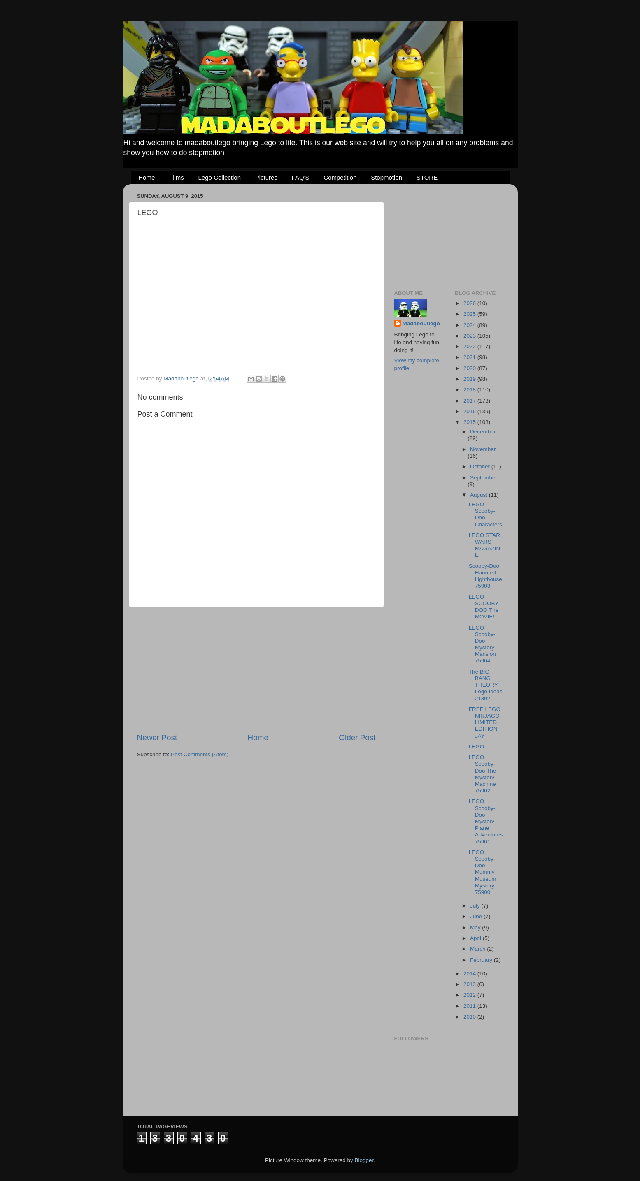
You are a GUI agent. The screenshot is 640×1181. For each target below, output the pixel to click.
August (479, 495)
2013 (470, 984)
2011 (470, 1006)
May (476, 927)
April (476, 938)
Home (146, 177)
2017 (470, 401)
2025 (470, 314)
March (478, 949)
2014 (470, 973)
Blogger (364, 1160)
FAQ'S (301, 177)
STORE (427, 177)
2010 (470, 1017)
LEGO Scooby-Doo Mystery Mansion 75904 (482, 644)
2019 (470, 379)
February (482, 960)
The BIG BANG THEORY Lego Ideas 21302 (486, 685)
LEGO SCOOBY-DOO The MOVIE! (484, 607)
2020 (470, 368)
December (483, 431)
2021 (470, 357)
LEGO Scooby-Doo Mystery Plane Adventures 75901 (486, 821)
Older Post (357, 737)
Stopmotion (386, 177)
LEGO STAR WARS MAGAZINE (484, 545)
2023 (470, 336)
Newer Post (157, 737)
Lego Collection (219, 177)
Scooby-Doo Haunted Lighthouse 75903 (485, 576)
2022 (470, 346)
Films (176, 177)
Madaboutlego (421, 323)
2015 (470, 422)
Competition (339, 177)
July (476, 906)
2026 (470, 303)
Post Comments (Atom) (199, 754)
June (477, 916)
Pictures (266, 177)
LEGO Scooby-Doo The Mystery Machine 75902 (482, 774)
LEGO (476, 746)
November (483, 449)
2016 (470, 411)
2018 (470, 390)
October (480, 466)
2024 (470, 325)
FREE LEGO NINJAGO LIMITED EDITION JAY (484, 722)
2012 (470, 995)
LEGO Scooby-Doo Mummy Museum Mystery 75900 (482, 872)
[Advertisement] (256, 669)
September (483, 478)
